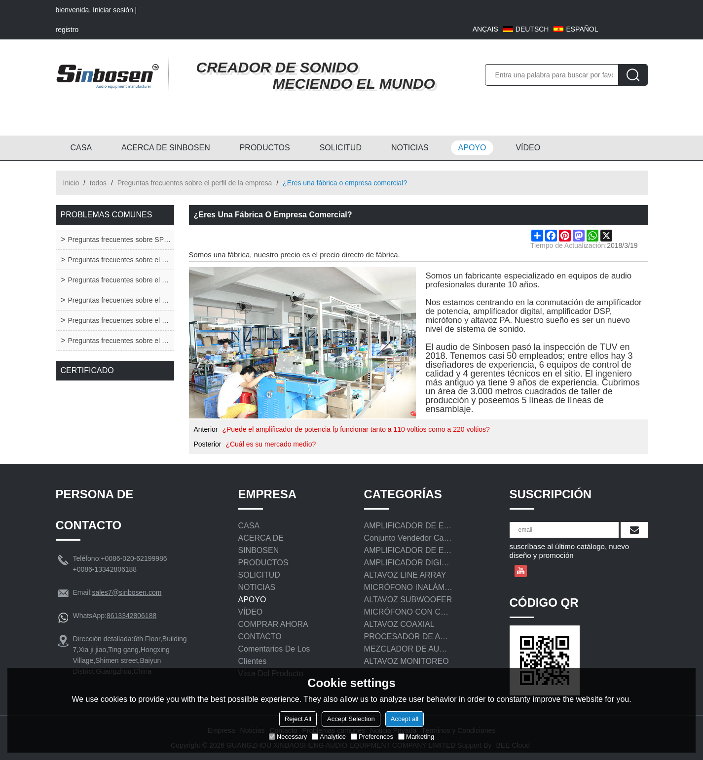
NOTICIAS (410, 147)
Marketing (416, 736)
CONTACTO (260, 636)
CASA (81, 147)
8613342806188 (131, 616)
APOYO (472, 147)
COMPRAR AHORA (273, 624)
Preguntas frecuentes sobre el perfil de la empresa (194, 183)
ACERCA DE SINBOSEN (165, 147)
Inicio (71, 183)
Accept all (404, 719)
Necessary (288, 736)
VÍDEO (528, 147)
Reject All (298, 719)
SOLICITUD (341, 147)
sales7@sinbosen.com (126, 592)
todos (98, 183)
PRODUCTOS (265, 147)
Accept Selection (351, 719)
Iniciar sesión (113, 10)
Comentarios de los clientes (274, 655)
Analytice (329, 736)
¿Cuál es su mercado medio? (270, 444)
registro (67, 30)
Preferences (372, 736)
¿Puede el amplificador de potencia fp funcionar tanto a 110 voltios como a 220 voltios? (355, 429)
